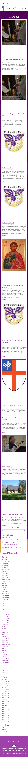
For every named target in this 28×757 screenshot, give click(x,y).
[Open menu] (22, 8)
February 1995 (5, 693)
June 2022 (4, 585)
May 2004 (4, 687)
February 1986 (5, 711)
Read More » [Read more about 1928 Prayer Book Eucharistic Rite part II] (4, 71)
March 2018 (5, 679)
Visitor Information (11, 739)
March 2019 (5, 656)
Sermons (4, 729)
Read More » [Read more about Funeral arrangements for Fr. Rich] (4, 525)
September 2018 (6, 668)
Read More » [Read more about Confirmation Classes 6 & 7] (4, 181)
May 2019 (4, 652)
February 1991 (5, 701)
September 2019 (6, 644)
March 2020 (5, 632)
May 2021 (4, 609)
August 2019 (5, 646)
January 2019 (5, 660)
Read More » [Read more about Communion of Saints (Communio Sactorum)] (4, 432)
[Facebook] (13, 746)
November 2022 (6, 575)
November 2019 (6, 640)
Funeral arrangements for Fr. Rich (12, 514)
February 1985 (5, 713)
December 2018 (5, 662)
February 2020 (5, 634)
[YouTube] (15, 746)
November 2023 (6, 565)
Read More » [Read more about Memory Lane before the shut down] (4, 414)
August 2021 (5, 603)
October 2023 (5, 567)
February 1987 (5, 709)
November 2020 (6, 620)
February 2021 (5, 614)
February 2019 (5, 658)
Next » (18, 527)
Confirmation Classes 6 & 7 (9, 168)
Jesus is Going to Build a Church (9, 544)
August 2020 (5, 624)
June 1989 (4, 705)
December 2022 (5, 573)
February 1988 (5, 707)
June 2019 (4, 650)
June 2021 (4, 607)
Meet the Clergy (21, 739)
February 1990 (5, 703)
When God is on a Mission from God (10, 540)
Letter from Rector (7, 466)
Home (4, 739)
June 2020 (4, 628)
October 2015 (5, 685)
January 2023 (5, 571)
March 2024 (5, 559)
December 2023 (5, 563)
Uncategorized (5, 731)
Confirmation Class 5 (8, 223)
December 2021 (5, 595)
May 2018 (4, 676)
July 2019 (4, 648)
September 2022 (6, 579)
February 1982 (5, 719)
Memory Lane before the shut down (12, 406)
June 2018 (4, 674)
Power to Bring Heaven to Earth (9, 542)
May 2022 (4, 587)
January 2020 (5, 636)
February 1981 (5, 721)
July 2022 (4, 583)
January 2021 (5, 616)
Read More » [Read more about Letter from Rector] (4, 477)
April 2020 (4, 630)
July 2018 (4, 672)
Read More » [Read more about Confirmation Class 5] (4, 235)
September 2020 (6, 622)
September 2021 (6, 601)
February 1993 (5, 697)
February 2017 (5, 683)
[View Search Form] (25, 8)
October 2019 (5, 642)
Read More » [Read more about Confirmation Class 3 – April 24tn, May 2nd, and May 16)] (4, 356)
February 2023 (5, 569)
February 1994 (5, 695)
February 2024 (5, 561)
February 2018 (5, 681)
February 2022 (5, 593)
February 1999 (5, 691)
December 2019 (5, 638)
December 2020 (5, 618)
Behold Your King (6, 537)
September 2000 (6, 689)
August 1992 (5, 699)
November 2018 (6, 664)
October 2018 (5, 666)
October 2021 (5, 599)
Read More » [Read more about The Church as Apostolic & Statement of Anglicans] (4, 299)
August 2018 (5, 670)
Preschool (9, 741)
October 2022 (5, 577)
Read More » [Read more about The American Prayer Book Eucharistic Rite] (4, 126)
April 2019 (4, 654)
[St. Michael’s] (9, 8)
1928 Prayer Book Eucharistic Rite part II (13, 59)
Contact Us (18, 741)
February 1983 (5, 717)
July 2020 (4, 626)
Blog (3, 727)
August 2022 (5, 581)
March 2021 (5, 613)
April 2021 (4, 611)
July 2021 (4, 605)
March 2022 (5, 591)
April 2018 (4, 677)
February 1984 (5, 715)
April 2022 (4, 589)
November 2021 (6, 597)
